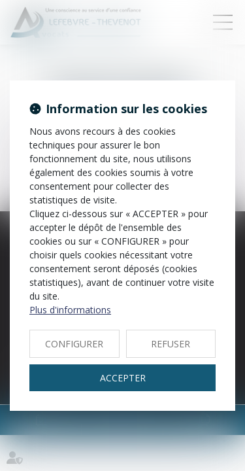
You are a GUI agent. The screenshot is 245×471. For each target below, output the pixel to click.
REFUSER (170, 344)
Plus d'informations (70, 310)
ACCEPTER (123, 378)
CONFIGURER (74, 344)
